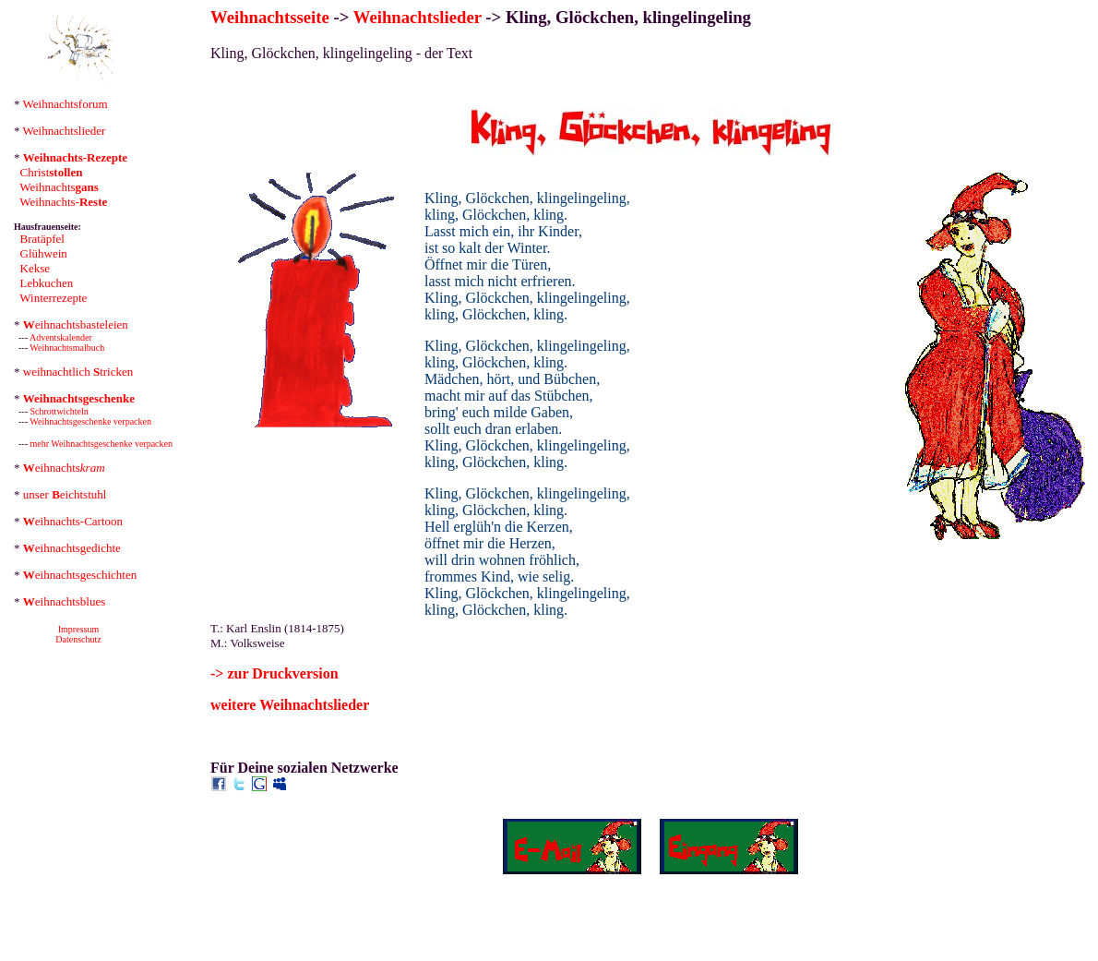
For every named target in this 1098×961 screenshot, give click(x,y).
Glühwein (43, 253)
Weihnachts (59, 187)
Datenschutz (78, 639)
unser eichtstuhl (65, 494)
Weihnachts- (63, 202)
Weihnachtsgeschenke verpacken (90, 421)
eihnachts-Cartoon (73, 521)
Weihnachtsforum (65, 104)
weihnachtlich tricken (78, 371)
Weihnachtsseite (269, 17)
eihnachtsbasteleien (75, 324)
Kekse (35, 268)
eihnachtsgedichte (72, 548)
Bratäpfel (42, 239)
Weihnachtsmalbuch (67, 347)
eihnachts (64, 467)
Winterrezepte (53, 298)
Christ (51, 172)
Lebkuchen (47, 283)
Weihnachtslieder (64, 131)
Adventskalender (61, 337)
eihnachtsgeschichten (80, 575)
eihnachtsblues (64, 601)
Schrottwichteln (59, 411)
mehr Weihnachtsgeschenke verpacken (101, 443)
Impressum (78, 629)
